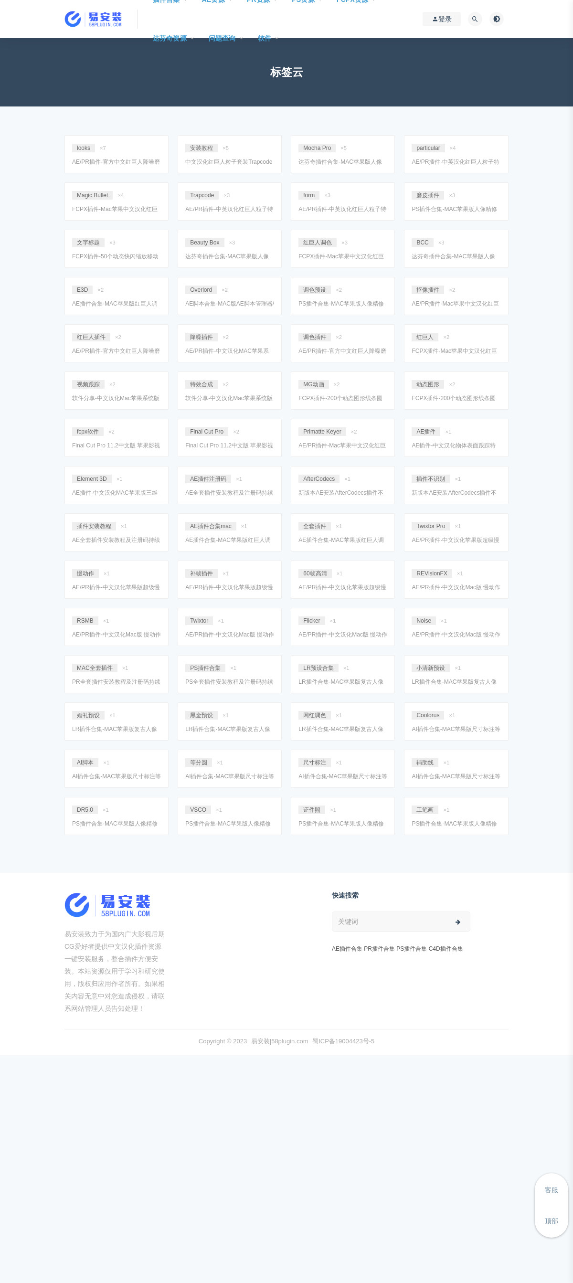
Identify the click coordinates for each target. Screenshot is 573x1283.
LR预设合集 (318, 668)
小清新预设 (430, 668)
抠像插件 (427, 289)
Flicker (311, 620)
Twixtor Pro (430, 526)
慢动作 (85, 573)
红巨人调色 (317, 242)
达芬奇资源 (170, 38)
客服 (551, 1190)
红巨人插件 (91, 337)
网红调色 (314, 715)
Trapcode (202, 195)
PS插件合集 (205, 668)
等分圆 (198, 762)
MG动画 (313, 384)
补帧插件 (201, 573)
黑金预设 (201, 715)
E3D (82, 289)
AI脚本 (85, 762)
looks (83, 148)
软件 (264, 38)
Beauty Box (204, 242)
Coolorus (427, 715)
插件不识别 (430, 479)
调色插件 (314, 337)
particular (428, 148)
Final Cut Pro (206, 431)
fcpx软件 (88, 431)
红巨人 (425, 337)
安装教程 (201, 148)
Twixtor (199, 620)
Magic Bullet (92, 195)
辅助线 (425, 762)
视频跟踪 (88, 384)
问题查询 (222, 38)
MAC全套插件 (95, 668)
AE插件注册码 (208, 479)
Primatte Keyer (322, 431)
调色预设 (314, 289)
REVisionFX (431, 573)
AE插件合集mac (211, 526)
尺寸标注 (314, 762)
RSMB (85, 620)
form (309, 195)
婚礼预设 (88, 715)
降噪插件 (201, 337)
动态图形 (427, 384)
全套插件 (314, 526)
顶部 (551, 1221)
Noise (423, 620)
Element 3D (92, 479)
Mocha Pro (317, 148)
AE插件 (425, 431)
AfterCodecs (319, 479)
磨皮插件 (427, 195)
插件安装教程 (94, 526)
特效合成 (201, 384)
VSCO (198, 809)
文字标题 (88, 242)
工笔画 (425, 809)
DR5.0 (85, 809)
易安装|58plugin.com (279, 1041)
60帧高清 (315, 573)
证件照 (311, 809)
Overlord (201, 289)
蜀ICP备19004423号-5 (343, 1041)
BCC (422, 242)
